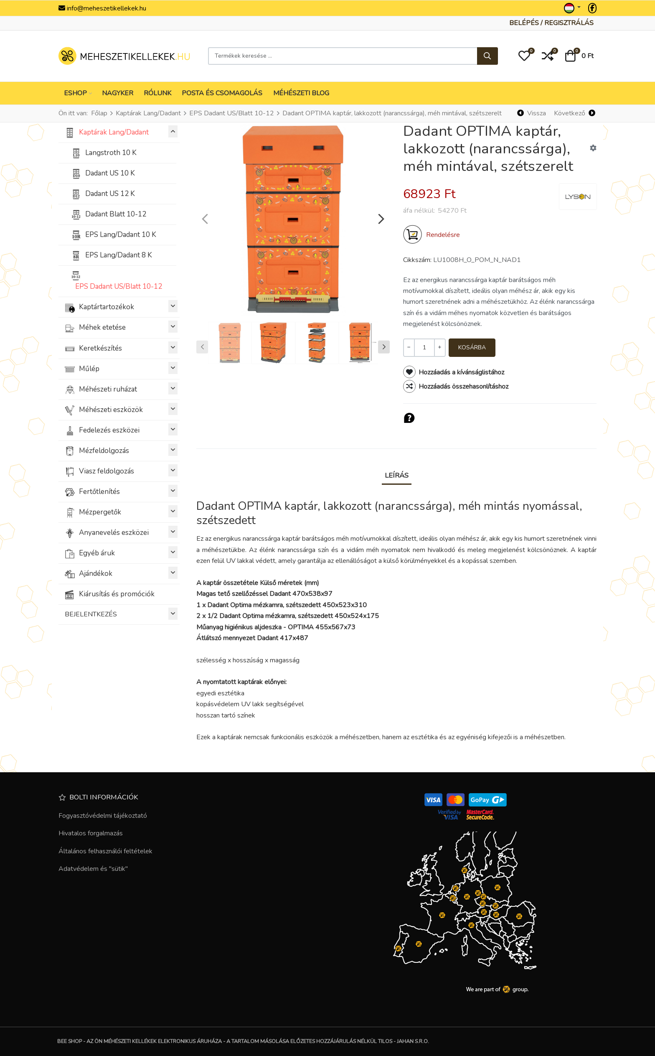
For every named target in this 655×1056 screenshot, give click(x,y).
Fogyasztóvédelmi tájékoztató (102, 815)
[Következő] (574, 113)
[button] (524, 56)
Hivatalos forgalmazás (90, 833)
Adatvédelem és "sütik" (93, 868)
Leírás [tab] (397, 475)
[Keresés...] (487, 56)
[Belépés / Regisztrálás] (551, 23)
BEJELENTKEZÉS (121, 614)
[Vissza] (532, 113)
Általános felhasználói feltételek (105, 851)
